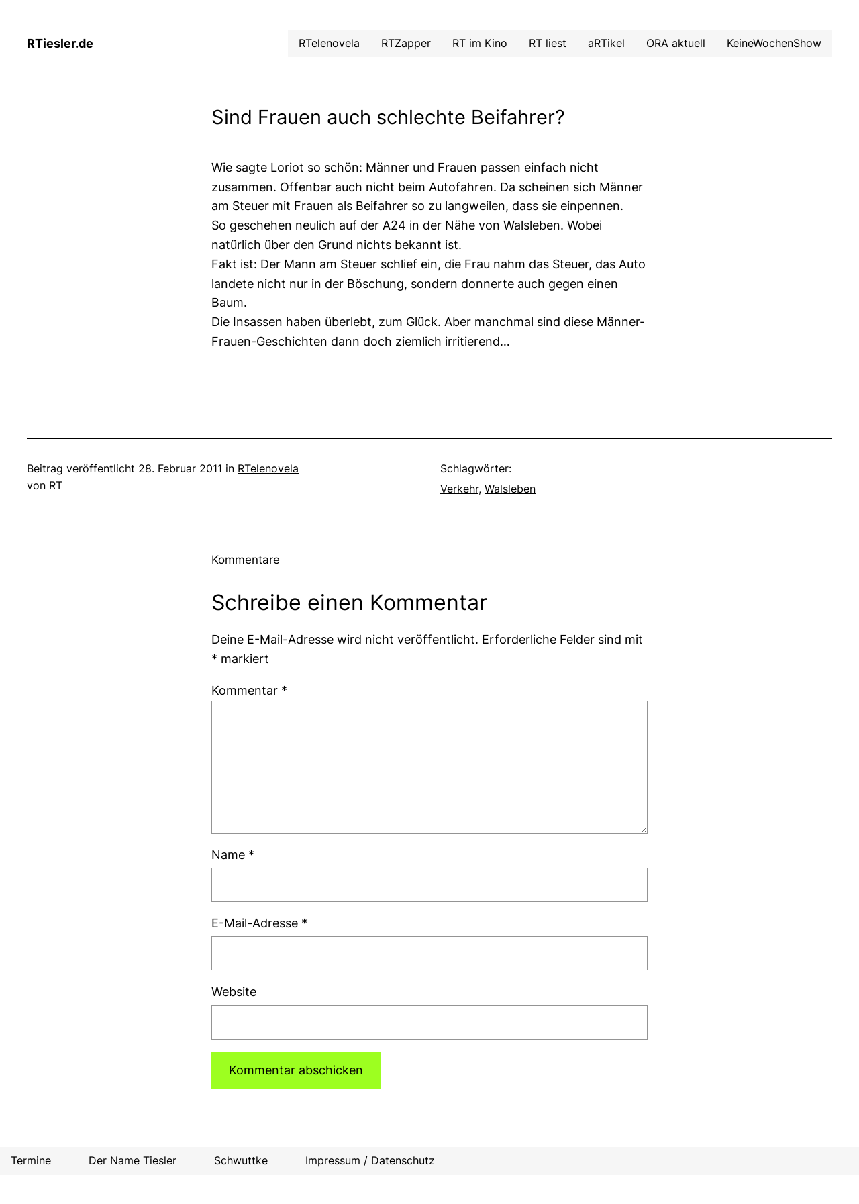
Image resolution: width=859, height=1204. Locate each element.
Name (232, 855)
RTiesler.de (60, 43)
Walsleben (510, 488)
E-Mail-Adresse (259, 923)
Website (233, 992)
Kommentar (249, 690)
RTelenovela (268, 468)
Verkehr (459, 488)
